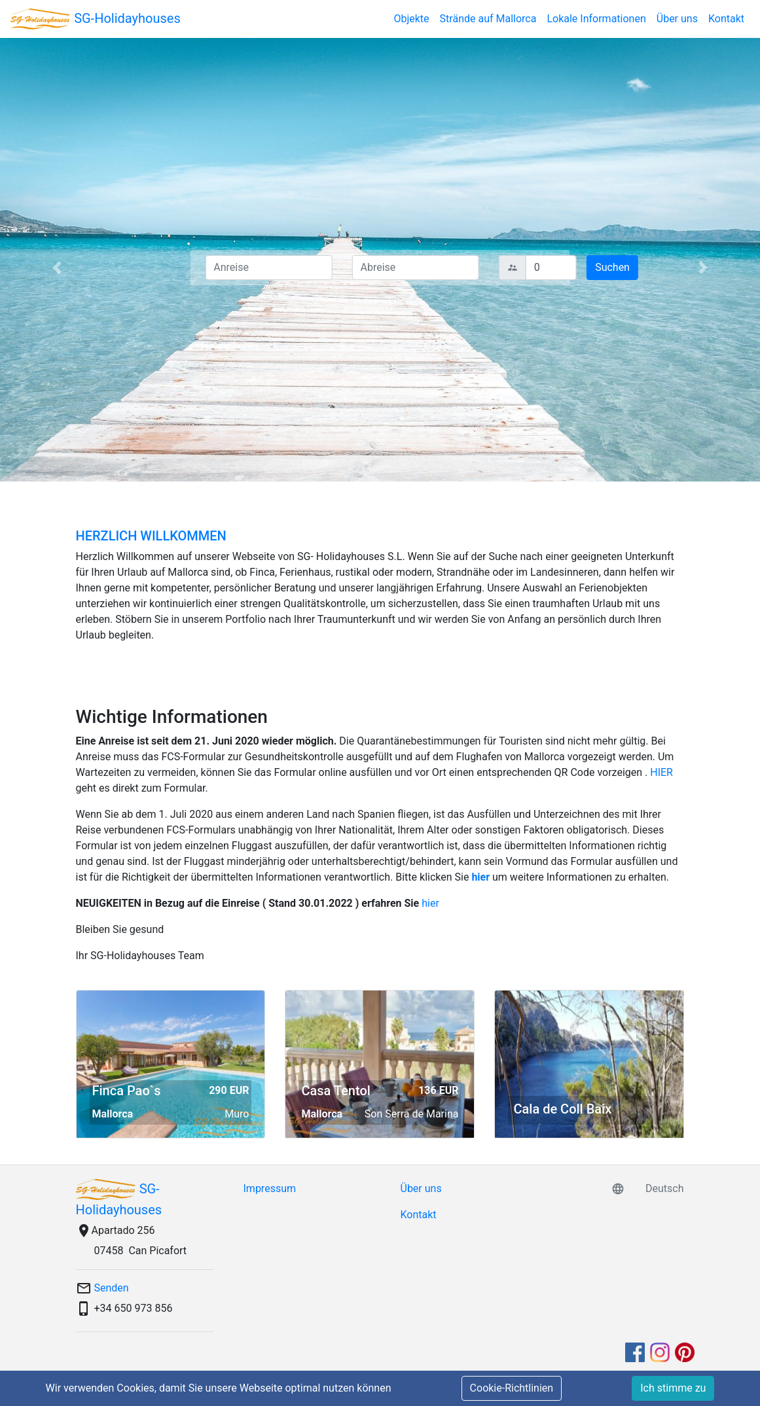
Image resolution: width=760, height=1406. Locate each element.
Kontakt (726, 18)
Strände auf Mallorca (488, 18)
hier (480, 877)
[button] (57, 267)
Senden (111, 1288)
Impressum (270, 1188)
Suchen (612, 267)
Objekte (411, 18)
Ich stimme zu (673, 1388)
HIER (661, 772)
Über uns (677, 18)
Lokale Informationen (596, 18)
